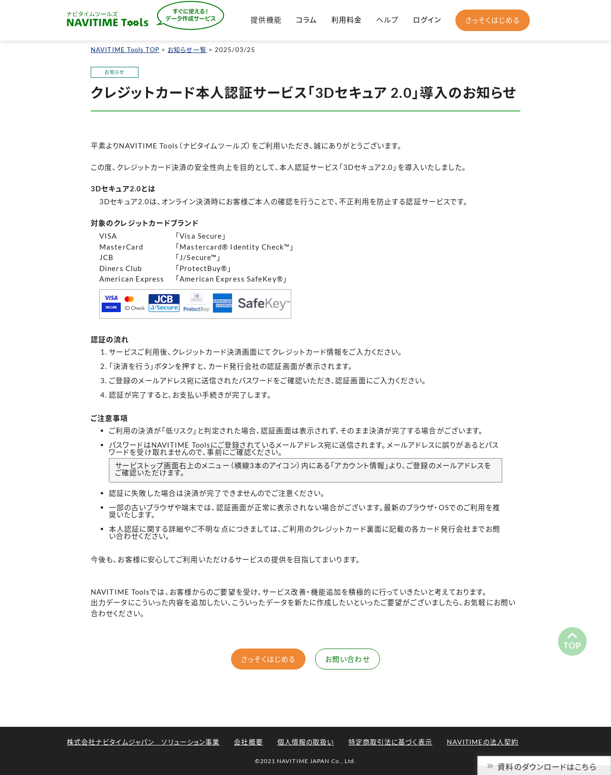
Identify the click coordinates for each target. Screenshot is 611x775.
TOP (572, 645)
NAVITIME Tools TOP (125, 49)
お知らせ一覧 (187, 49)
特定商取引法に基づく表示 (390, 742)
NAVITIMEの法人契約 (482, 742)
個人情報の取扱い (305, 742)
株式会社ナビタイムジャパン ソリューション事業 (143, 742)
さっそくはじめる (492, 20)
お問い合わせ (347, 659)
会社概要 (248, 742)
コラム (306, 19)
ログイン (427, 19)
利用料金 (346, 19)
